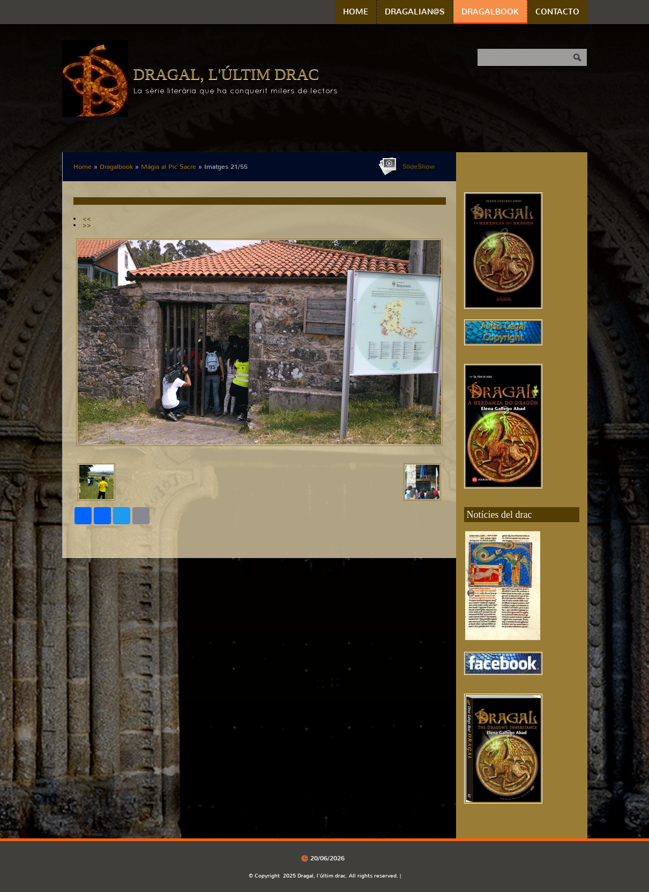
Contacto (557, 11)
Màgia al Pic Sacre (168, 166)
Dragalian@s (415, 11)
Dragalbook (490, 11)
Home (355, 11)
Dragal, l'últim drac (226, 74)
